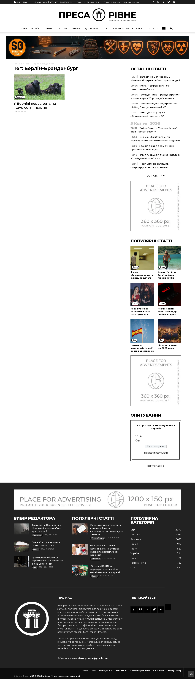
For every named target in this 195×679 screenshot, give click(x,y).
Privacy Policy (174, 670)
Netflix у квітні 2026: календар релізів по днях (167, 311)
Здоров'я (91, 28)
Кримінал (139, 28)
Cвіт (24, 28)
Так (140, 436)
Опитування (106, 670)
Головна (18, 64)
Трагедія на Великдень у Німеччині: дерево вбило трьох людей (46, 528)
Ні (139, 440)
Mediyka (45, 676)
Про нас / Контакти (112, 2)
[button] (164, 28)
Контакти (158, 670)
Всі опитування (156, 465)
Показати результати (156, 452)
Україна (35, 28)
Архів (85, 670)
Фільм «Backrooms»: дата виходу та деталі (141, 275)
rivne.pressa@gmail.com (93, 658)
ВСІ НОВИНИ (156, 175)
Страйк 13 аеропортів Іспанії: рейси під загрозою (142, 348)
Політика (62, 28)
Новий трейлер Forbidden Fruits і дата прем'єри (140, 311)
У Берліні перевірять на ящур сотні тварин (35, 105)
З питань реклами (132, 2)
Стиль (153, 28)
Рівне (48, 28)
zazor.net (75, 676)
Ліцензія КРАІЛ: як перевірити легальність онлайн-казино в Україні (105, 569)
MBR (32, 676)
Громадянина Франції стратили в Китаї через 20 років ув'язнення (47, 560)
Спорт (105, 28)
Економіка (121, 28)
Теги (27, 64)
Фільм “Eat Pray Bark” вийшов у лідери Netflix (167, 275)
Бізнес (77, 28)
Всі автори (121, 670)
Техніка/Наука (138, 562)
